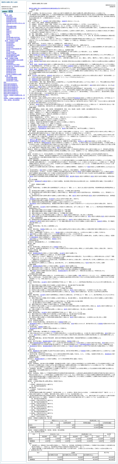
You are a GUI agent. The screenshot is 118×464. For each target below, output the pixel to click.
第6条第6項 (35, 237)
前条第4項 (34, 80)
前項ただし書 (33, 139)
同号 (89, 216)
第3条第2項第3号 (39, 358)
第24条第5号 (33, 323)
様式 (47, 94)
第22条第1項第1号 (85, 344)
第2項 (35, 61)
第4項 (40, 64)
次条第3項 (70, 66)
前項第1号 (36, 54)
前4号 (72, 291)
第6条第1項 (36, 350)
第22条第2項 (33, 346)
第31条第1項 (42, 128)
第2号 (39, 221)
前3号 (65, 214)
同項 (60, 56)
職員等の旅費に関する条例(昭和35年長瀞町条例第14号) (44, 8)
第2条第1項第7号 (63, 270)
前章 (80, 275)
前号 (75, 192)
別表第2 (61, 322)
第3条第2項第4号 (42, 126)
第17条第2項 (33, 328)
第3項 (48, 134)
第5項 (45, 69)
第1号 (74, 195)
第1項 (31, 61)
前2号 (98, 306)
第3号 (43, 54)
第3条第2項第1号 (34, 141)
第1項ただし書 (82, 141)
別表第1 (42, 229)
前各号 (70, 219)
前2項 (37, 104)
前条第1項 (34, 78)
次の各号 (45, 21)
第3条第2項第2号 (37, 266)
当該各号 (64, 21)
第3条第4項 (38, 181)
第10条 (58, 232)
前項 (45, 56)
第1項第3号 (33, 203)
